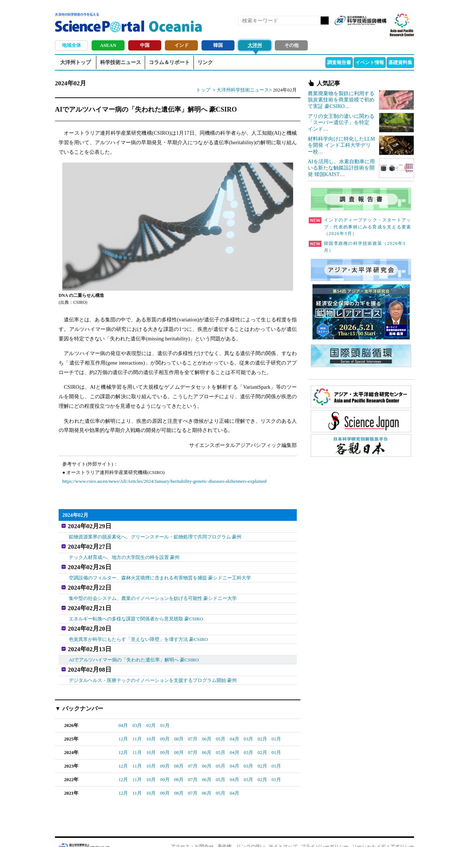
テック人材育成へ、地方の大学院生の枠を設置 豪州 (124, 553)
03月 (137, 711)
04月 (123, 711)
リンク (205, 62)
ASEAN (108, 45)
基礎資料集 (400, 62)
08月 (179, 725)
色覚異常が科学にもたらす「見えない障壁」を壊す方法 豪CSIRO (138, 628)
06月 (206, 725)
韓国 (218, 45)
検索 (325, 20)
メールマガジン (380, 32)
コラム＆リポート (169, 62)
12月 (123, 725)
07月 (192, 725)
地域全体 (71, 45)
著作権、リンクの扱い (241, 832)
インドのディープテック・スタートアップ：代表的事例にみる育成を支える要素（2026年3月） (360, 226)
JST (83, 834)
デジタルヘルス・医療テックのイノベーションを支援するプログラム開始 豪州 (153, 666)
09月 (165, 725)
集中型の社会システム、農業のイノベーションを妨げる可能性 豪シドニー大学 (153, 591)
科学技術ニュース (120, 62)
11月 (137, 725)
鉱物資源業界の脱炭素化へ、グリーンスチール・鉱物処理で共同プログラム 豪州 (155, 535)
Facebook (355, 32)
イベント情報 (369, 62)
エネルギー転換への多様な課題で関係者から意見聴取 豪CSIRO (136, 610)
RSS (343, 32)
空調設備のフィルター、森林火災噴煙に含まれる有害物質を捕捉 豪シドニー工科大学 (160, 572)
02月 (151, 711)
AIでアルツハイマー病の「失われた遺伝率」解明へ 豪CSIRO (134, 647)
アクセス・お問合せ (192, 832)
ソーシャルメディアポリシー (383, 832)
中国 (144, 45)
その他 (291, 45)
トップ (203, 90)
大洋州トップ (75, 62)
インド (181, 45)
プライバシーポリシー (324, 832)
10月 (151, 725)
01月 (165, 711)
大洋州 (255, 45)
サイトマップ (283, 832)
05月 (220, 725)
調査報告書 (339, 62)
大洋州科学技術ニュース (243, 90)
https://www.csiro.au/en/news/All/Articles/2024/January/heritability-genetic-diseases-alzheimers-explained (164, 481)
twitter (367, 32)
